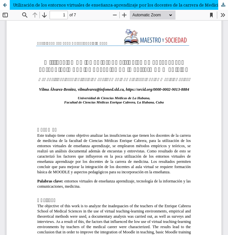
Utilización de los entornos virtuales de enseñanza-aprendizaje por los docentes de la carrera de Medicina (118, 5)
